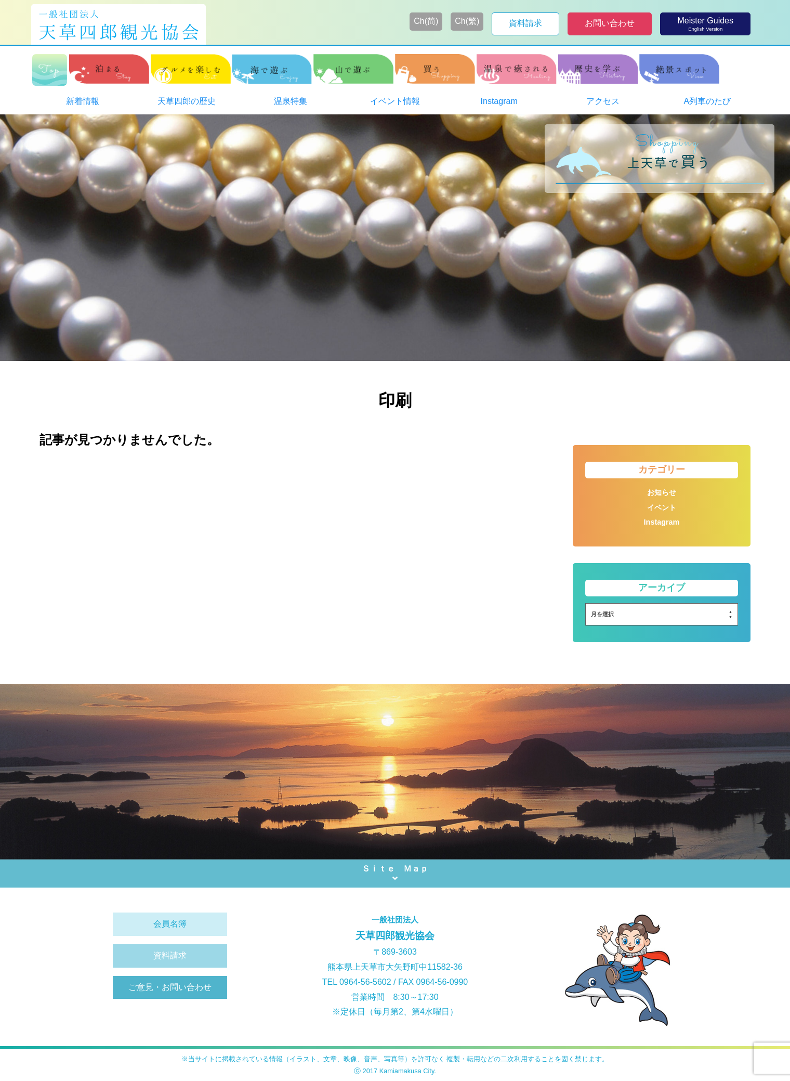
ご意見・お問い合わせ (170, 987)
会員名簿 (170, 923)
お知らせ (661, 492)
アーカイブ (661, 587)
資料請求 (170, 955)
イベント (661, 507)
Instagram (662, 522)
